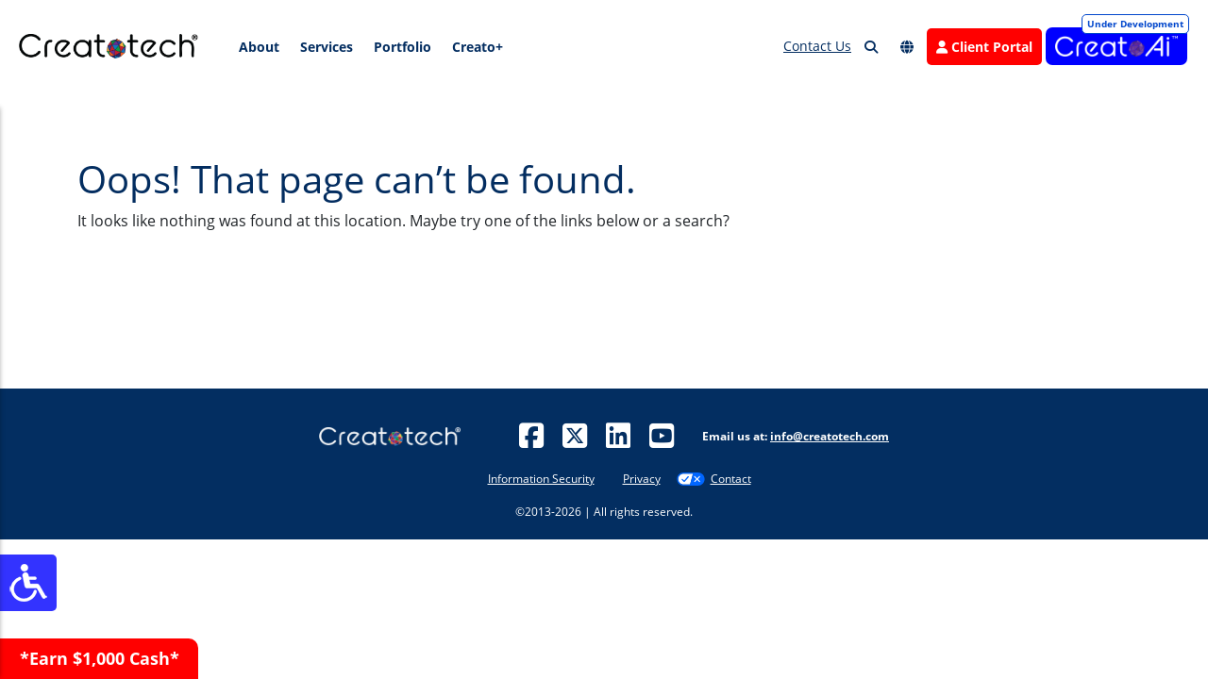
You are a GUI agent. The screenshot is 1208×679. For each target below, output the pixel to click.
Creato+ (477, 47)
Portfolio (402, 47)
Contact (731, 479)
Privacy (642, 479)
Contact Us (817, 46)
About (259, 47)
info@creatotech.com (829, 436)
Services (326, 47)
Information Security (541, 479)
